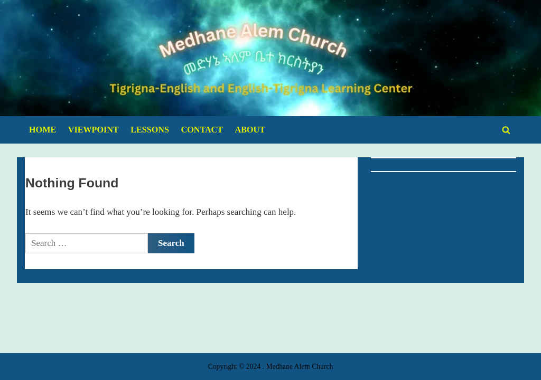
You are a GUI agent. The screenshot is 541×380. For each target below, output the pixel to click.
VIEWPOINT (93, 129)
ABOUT (250, 129)
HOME (42, 129)
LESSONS (149, 129)
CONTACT (202, 129)
